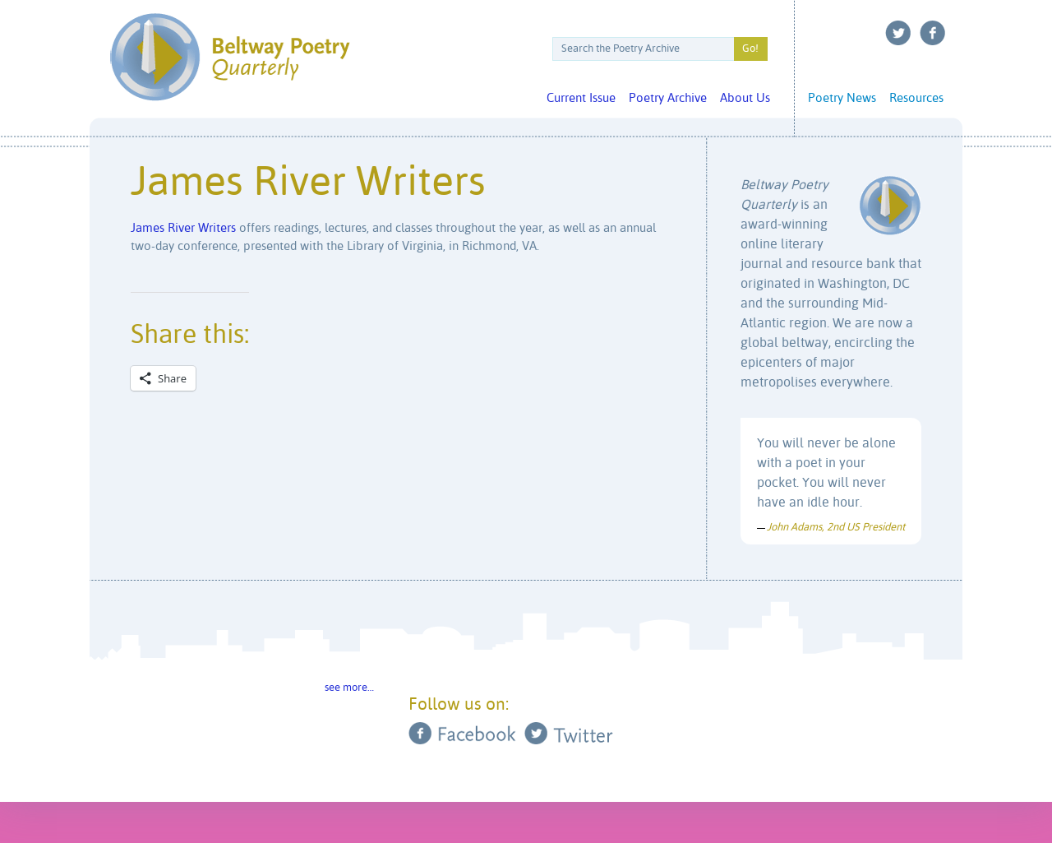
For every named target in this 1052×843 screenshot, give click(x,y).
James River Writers (183, 228)
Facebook (933, 33)
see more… (349, 688)
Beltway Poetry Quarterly (229, 57)
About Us (745, 98)
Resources (916, 98)
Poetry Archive (668, 98)
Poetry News (842, 98)
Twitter (898, 33)
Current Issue (581, 98)
